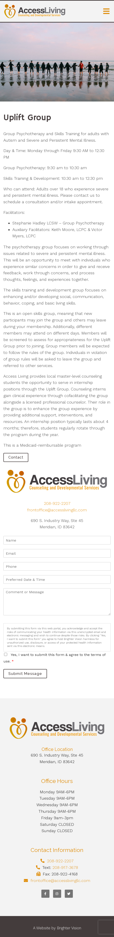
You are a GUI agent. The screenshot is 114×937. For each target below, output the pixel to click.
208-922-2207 (57, 503)
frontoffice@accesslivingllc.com (57, 510)
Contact (15, 457)
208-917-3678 (65, 867)
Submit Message (25, 673)
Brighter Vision (69, 928)
